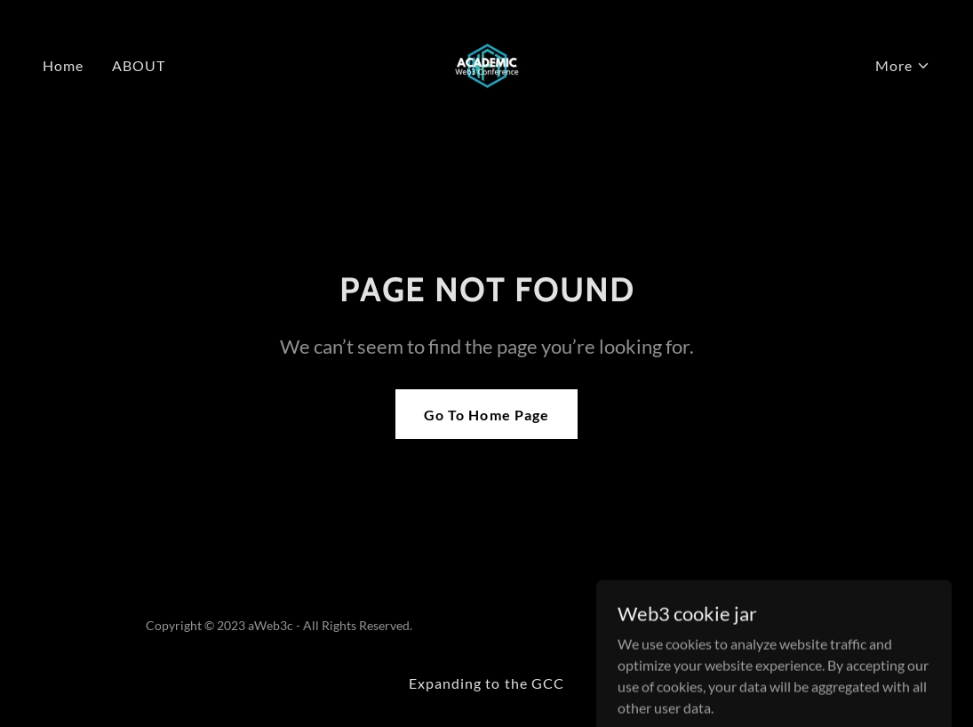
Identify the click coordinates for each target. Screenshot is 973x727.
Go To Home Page (486, 414)
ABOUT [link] (138, 65)
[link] (486, 63)
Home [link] (63, 65)
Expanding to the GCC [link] (486, 683)
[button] (902, 65)
